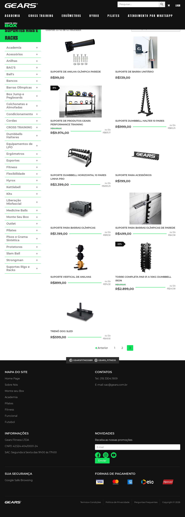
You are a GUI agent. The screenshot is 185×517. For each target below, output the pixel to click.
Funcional (11, 415)
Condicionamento (19, 114)
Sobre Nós (11, 384)
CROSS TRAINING (19, 127)
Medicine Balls (17, 210)
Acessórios (14, 54)
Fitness (11, 167)
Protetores (14, 247)
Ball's (10, 74)
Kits (9, 194)
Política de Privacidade (117, 502)
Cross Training (40, 16)
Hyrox (94, 16)
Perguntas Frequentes (145, 502)
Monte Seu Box (17, 217)
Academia (12, 16)
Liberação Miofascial (13, 202)
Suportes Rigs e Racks (18, 268)
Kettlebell (13, 187)
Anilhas (11, 61)
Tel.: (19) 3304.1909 (106, 378)
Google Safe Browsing (19, 480)
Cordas (11, 120)
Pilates (114, 16)
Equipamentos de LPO (19, 145)
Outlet (11, 223)
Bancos (11, 81)
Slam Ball (13, 253)
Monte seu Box (14, 390)
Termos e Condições (90, 502)
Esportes (13, 160)
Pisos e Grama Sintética (17, 238)
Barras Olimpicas (19, 87)
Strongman (14, 260)
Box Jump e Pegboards (15, 95)
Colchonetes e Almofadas (17, 105)
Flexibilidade (15, 174)
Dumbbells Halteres (14, 135)
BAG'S (10, 67)
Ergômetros (71, 16)
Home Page (12, 378)
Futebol (10, 422)
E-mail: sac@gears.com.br (111, 384)
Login (177, 5)
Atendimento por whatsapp (150, 16)
